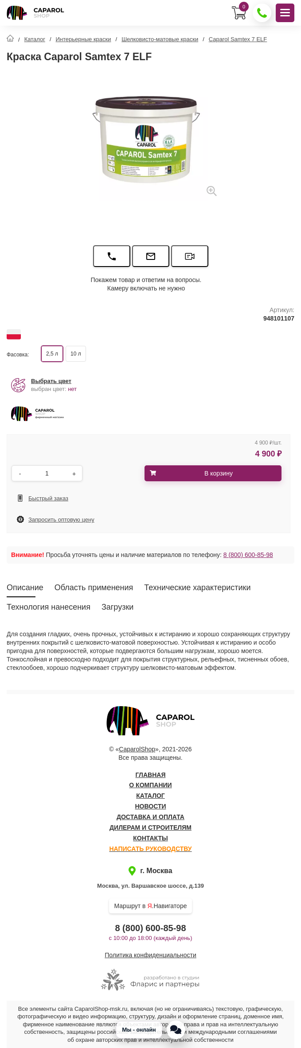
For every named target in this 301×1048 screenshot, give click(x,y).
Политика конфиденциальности (150, 955)
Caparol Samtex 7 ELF (238, 39)
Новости (150, 806)
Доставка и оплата (150, 816)
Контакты (150, 838)
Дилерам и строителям (150, 827)
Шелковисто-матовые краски (159, 39)
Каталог (34, 39)
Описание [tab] (25, 587)
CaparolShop (137, 749)
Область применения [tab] (94, 587)
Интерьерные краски (83, 39)
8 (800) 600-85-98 (248, 554)
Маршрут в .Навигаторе (150, 905)
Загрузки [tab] (117, 607)
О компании (150, 785)
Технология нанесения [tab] (48, 607)
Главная (151, 774)
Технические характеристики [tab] (197, 587)
